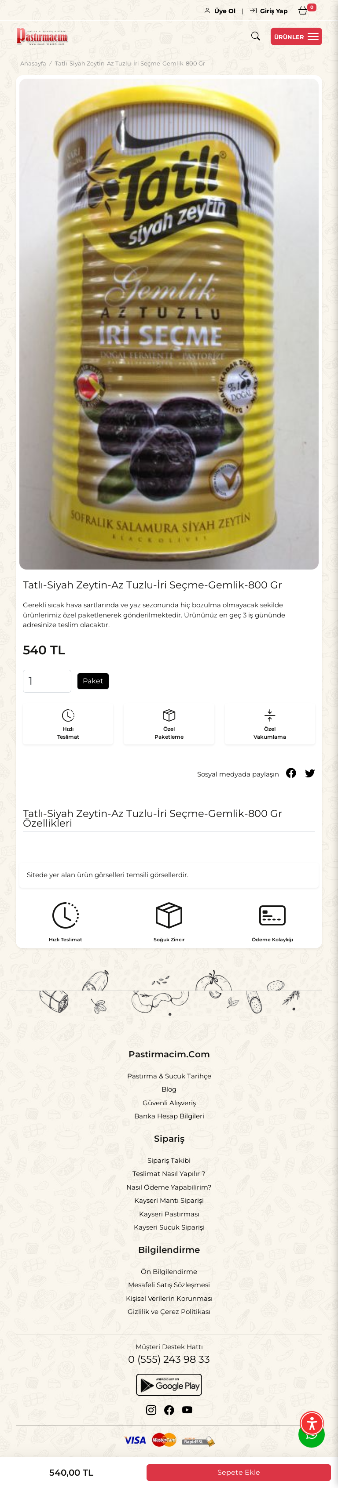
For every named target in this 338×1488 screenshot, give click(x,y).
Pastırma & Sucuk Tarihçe (169, 1076)
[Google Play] (169, 1384)
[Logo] (42, 36)
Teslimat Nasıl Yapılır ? (169, 1173)
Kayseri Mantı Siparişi (169, 1200)
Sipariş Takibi (169, 1160)
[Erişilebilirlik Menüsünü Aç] (312, 1423)
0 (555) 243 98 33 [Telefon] (169, 1359)
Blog (169, 1089)
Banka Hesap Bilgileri (169, 1116)
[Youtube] (187, 1410)
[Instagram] (151, 1410)
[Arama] (255, 37)
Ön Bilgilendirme (169, 1271)
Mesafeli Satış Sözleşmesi (169, 1285)
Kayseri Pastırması (169, 1214)
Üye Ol (219, 11)
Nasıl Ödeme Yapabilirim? (169, 1187)
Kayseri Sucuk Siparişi (169, 1227)
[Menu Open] (296, 36)
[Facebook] (169, 1410)
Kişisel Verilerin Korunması (169, 1298)
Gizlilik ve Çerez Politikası (169, 1311)
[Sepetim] (302, 10)
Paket (93, 681)
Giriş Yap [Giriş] (269, 11)
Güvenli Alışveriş (169, 1103)
